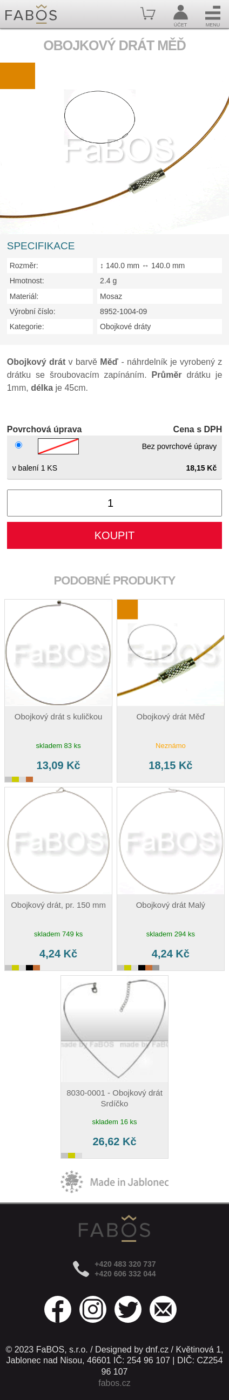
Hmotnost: (27, 280)
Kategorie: (27, 326)
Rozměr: (24, 265)
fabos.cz (114, 1383)
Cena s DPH (198, 429)
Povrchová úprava (44, 429)
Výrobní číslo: (33, 311)
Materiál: (24, 296)
